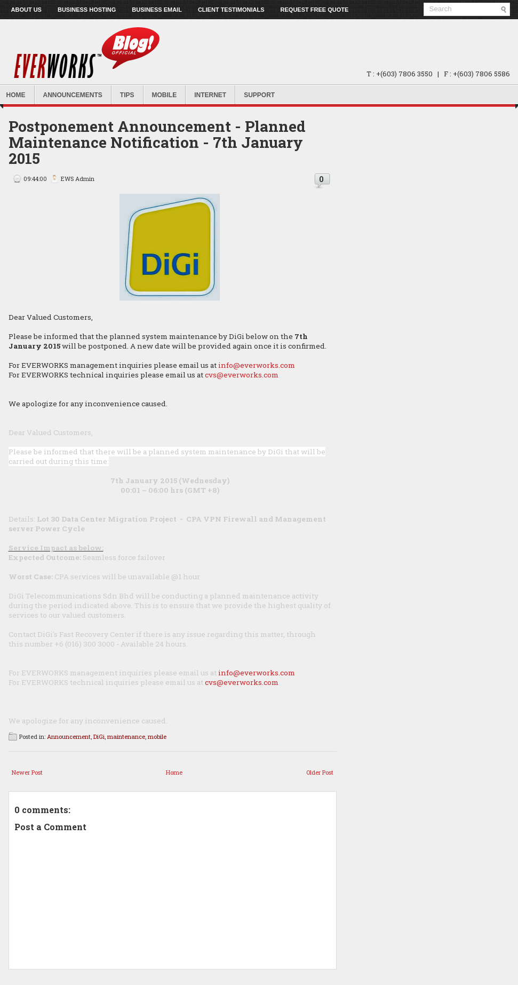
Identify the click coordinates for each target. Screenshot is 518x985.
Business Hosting (87, 9)
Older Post (319, 772)
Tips (127, 95)
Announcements (72, 95)
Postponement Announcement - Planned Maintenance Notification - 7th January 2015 (157, 143)
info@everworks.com (256, 365)
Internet (210, 95)
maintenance (126, 736)
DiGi (99, 736)
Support (259, 95)
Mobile (164, 95)
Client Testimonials (231, 9)
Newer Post (27, 772)
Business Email (157, 9)
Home (174, 772)
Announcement (69, 736)
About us (26, 9)
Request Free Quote (315, 9)
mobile (157, 736)
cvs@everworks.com (241, 375)
